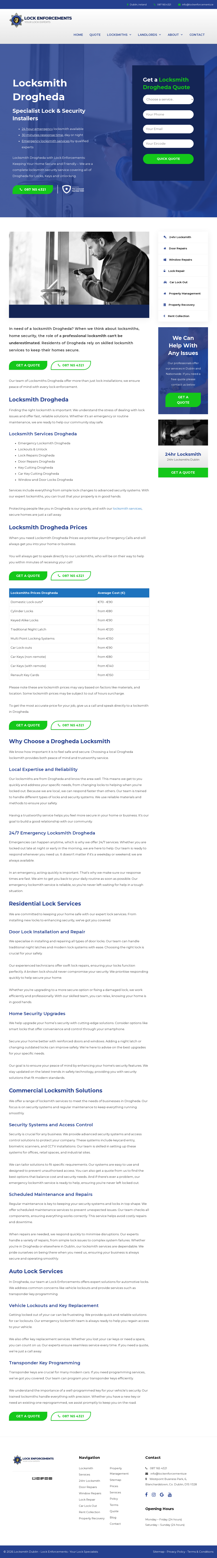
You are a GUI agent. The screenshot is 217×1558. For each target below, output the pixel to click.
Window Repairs (178, 259)
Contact (197, 35)
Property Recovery (179, 304)
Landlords (151, 35)
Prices (114, 1486)
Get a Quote (28, 365)
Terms (114, 1505)
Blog (113, 1517)
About (177, 35)
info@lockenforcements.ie (195, 4)
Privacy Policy (176, 1551)
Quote (95, 35)
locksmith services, (127, 508)
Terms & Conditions (200, 1551)
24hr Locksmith (177, 237)
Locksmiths (121, 35)
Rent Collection (176, 316)
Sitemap (115, 1480)
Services (84, 1474)
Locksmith (86, 1468)
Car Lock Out (176, 282)
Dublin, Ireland (137, 4)
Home (78, 35)
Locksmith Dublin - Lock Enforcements (41, 1551)
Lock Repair (174, 271)
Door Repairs (175, 248)
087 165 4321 (162, 4)
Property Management (182, 293)
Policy (114, 1498)
